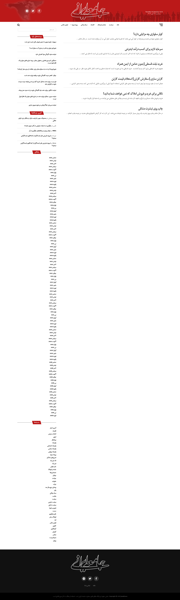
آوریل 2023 (53, 246)
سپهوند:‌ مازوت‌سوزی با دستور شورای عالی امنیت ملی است (40, 42)
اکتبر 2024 (53, 193)
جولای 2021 (53, 309)
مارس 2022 (53, 285)
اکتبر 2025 (53, 164)
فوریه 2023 (53, 252)
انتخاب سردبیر (52, 434)
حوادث (54, 478)
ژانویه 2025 (53, 184)
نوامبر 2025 (53, 160)
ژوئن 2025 (53, 172)
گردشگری (53, 529)
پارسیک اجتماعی (51, 446)
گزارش (54, 532)
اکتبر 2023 (53, 229)
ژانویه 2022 (53, 291)
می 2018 (53, 412)
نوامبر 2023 (53, 226)
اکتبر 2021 (53, 300)
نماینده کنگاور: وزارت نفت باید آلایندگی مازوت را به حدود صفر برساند (37, 90)
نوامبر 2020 (53, 332)
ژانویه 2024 (53, 220)
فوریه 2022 (53, 288)
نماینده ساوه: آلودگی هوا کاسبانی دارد (46, 54)
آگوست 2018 (52, 404)
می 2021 (53, 315)
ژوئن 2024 (53, 205)
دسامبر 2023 (52, 223)
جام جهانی (53, 466)
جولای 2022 (52, 273)
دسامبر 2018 (52, 392)
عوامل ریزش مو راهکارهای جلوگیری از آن (40, 131)
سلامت (54, 496)
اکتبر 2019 (53, 368)
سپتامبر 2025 (52, 166)
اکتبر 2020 (53, 335)
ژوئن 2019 (53, 380)
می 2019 (53, 383)
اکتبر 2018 (53, 398)
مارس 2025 (53, 178)
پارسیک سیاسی (52, 449)
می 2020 (53, 347)
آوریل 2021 (53, 318)
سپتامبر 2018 (52, 401)
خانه (118, 25)
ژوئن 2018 (53, 410)
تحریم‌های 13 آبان (51, 457)
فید (55, 520)
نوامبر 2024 (53, 190)
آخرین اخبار (53, 428)
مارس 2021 (53, 321)
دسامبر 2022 (52, 258)
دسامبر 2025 (52, 158)
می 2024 (53, 208)
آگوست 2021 (52, 306)
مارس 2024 (53, 214)
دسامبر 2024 (52, 187)
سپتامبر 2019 (52, 371)
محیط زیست (52, 537)
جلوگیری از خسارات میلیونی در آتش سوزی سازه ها (37, 126)
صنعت (54, 511)
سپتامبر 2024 (52, 196)
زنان (55, 490)
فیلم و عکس (64, 25)
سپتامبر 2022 (52, 267)
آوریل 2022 (53, 282)
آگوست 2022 (52, 270)
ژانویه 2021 (53, 327)
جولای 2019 (53, 377)
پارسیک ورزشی (52, 452)
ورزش (54, 541)
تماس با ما (87, 585)
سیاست (111, 25)
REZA (54, 131)
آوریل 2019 (53, 386)
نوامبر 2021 (53, 297)
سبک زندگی (84, 25)
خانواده (54, 481)
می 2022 (53, 279)
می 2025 (53, 175)
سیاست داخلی (52, 505)
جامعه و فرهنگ (102, 25)
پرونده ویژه (75, 25)
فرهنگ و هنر (52, 517)
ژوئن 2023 (53, 241)
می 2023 (53, 244)
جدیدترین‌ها (53, 472)
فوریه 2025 (53, 181)
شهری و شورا (52, 508)
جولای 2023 (52, 238)
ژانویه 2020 (53, 359)
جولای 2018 (53, 407)
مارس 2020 (53, 353)
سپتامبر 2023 (52, 232)
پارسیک (54, 443)
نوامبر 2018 (53, 395)
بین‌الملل (54, 440)
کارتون (54, 526)
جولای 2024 (52, 202)
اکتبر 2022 (53, 264)
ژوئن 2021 (53, 312)
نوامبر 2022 (53, 261)
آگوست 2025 (52, 169)
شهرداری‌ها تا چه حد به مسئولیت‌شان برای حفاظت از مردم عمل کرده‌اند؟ (36, 69)
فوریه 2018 (53, 415)
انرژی (54, 437)
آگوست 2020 (52, 341)
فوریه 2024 (53, 217)
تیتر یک (54, 463)
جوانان (54, 475)
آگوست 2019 (52, 374)
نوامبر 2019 (53, 365)
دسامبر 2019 (52, 362)
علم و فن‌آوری (52, 514)
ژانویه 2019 (53, 389)
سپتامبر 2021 (52, 303)
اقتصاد (92, 25)
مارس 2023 (53, 250)
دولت (54, 484)
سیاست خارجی (52, 502)
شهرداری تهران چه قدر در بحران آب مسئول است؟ (42, 48)
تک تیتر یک (53, 460)
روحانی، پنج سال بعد (50, 487)
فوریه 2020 (53, 356)
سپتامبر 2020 (52, 338)
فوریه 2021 (53, 324)
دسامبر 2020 (52, 330)
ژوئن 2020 (53, 344)
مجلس (54, 535)
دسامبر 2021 (52, 294)
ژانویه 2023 (53, 255)
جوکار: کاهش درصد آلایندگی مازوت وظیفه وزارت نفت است (40, 75)
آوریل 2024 (53, 211)
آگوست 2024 (52, 199)
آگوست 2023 (52, 235)
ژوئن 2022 (53, 276)
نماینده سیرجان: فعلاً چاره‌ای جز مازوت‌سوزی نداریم (42, 105)
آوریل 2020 (53, 350)
